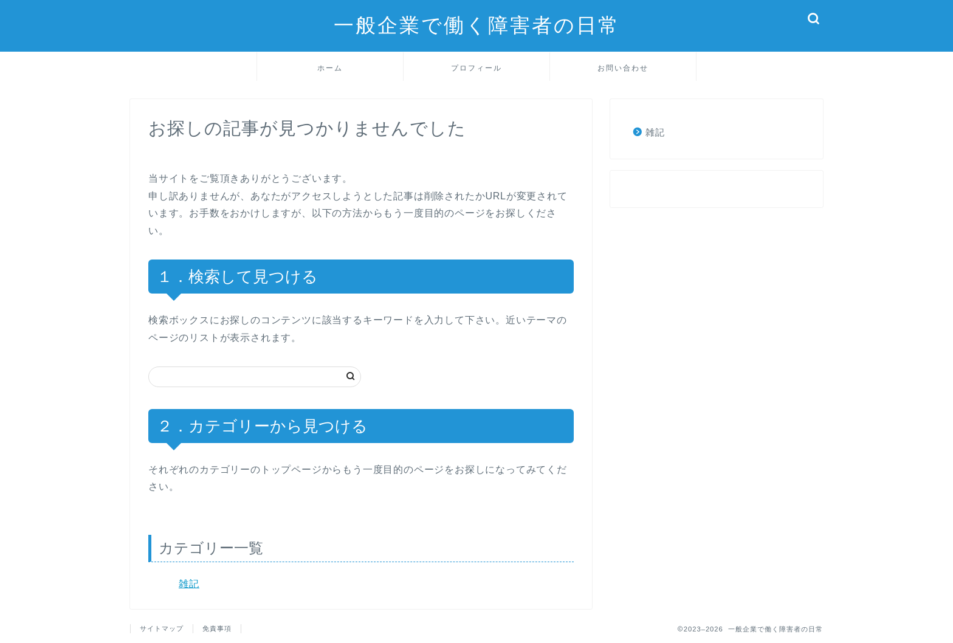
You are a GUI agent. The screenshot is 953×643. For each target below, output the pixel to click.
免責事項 (217, 628)
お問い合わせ (623, 67)
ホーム (330, 67)
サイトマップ (162, 628)
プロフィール (476, 67)
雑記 (189, 584)
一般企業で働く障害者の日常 (477, 24)
